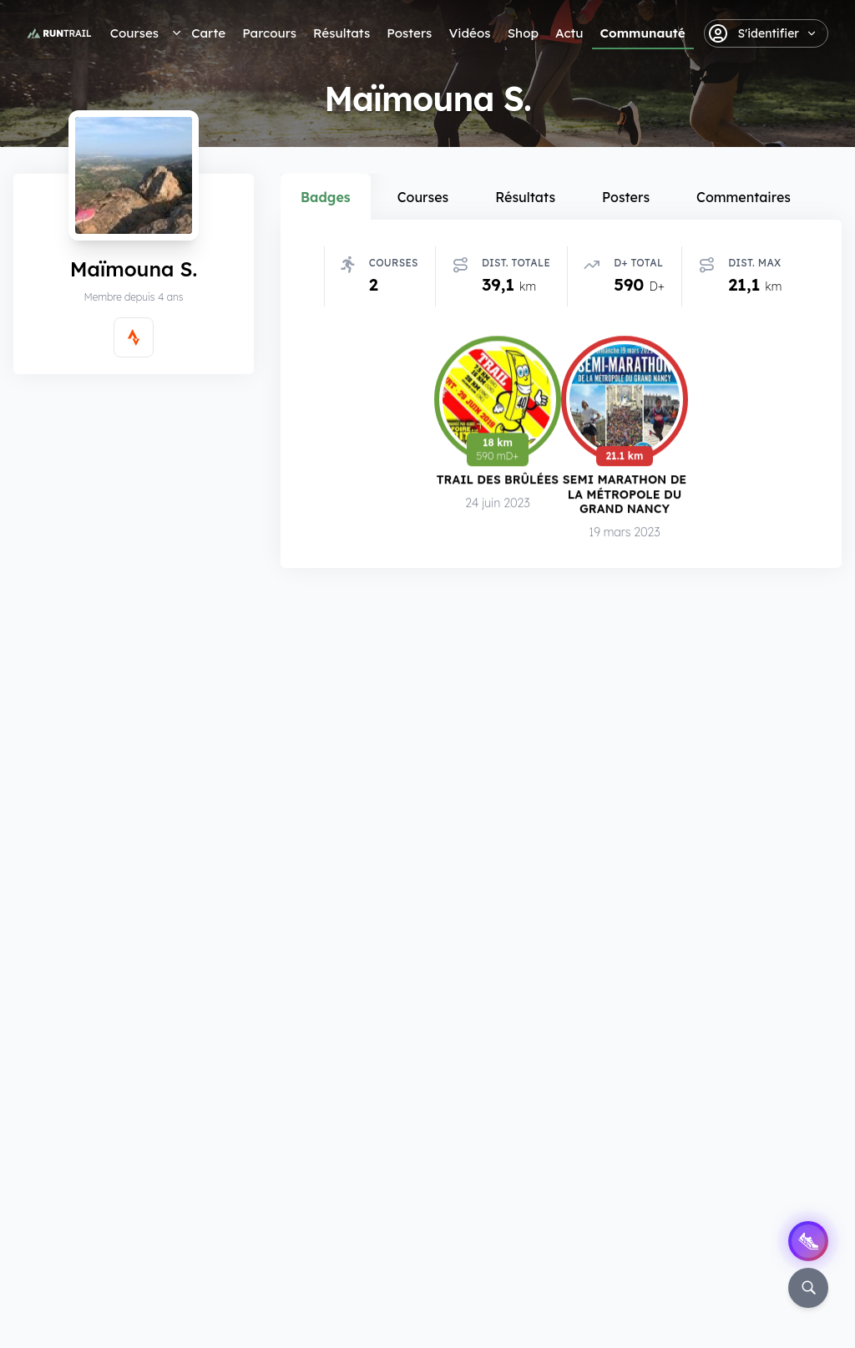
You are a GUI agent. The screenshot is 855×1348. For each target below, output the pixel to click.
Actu (569, 33)
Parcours (269, 33)
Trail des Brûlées (498, 481)
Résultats (341, 33)
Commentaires (743, 197)
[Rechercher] (808, 1288)
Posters (409, 33)
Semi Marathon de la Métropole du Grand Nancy (624, 496)
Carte (208, 33)
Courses (134, 33)
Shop (523, 33)
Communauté (643, 33)
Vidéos (469, 33)
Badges (326, 197)
